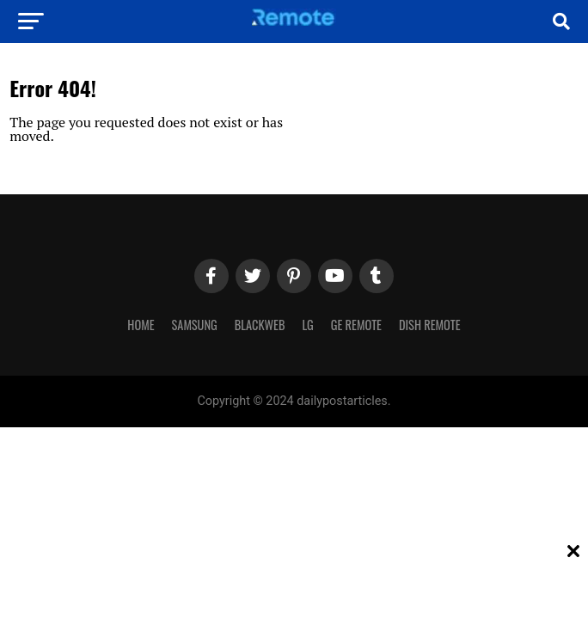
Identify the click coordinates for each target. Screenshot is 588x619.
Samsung (194, 325)
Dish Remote (430, 325)
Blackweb (260, 325)
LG (307, 325)
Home (140, 325)
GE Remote (356, 325)
